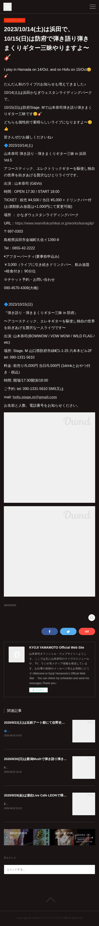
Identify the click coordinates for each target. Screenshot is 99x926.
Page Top (49, 900)
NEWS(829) (10, 605)
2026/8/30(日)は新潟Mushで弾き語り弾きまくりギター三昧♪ (47, 759)
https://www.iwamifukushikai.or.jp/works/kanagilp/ (54, 223)
